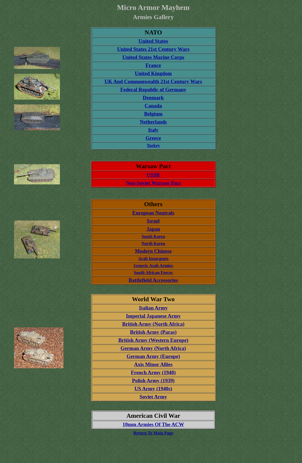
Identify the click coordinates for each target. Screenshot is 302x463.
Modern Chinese (153, 251)
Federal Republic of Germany (153, 89)
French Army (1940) (153, 372)
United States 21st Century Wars (153, 49)
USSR (153, 175)
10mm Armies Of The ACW (153, 424)
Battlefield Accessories (153, 280)
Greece (153, 138)
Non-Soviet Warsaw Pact (153, 183)
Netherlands (153, 122)
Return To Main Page (153, 433)
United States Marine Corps (153, 57)
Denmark (153, 97)
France (153, 65)
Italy (153, 130)
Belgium (153, 114)
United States (153, 41)
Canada (153, 105)
